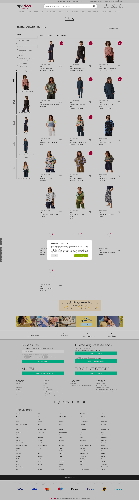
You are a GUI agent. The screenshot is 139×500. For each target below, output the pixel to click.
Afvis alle (54, 256)
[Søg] (94, 6)
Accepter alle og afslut (81, 256)
